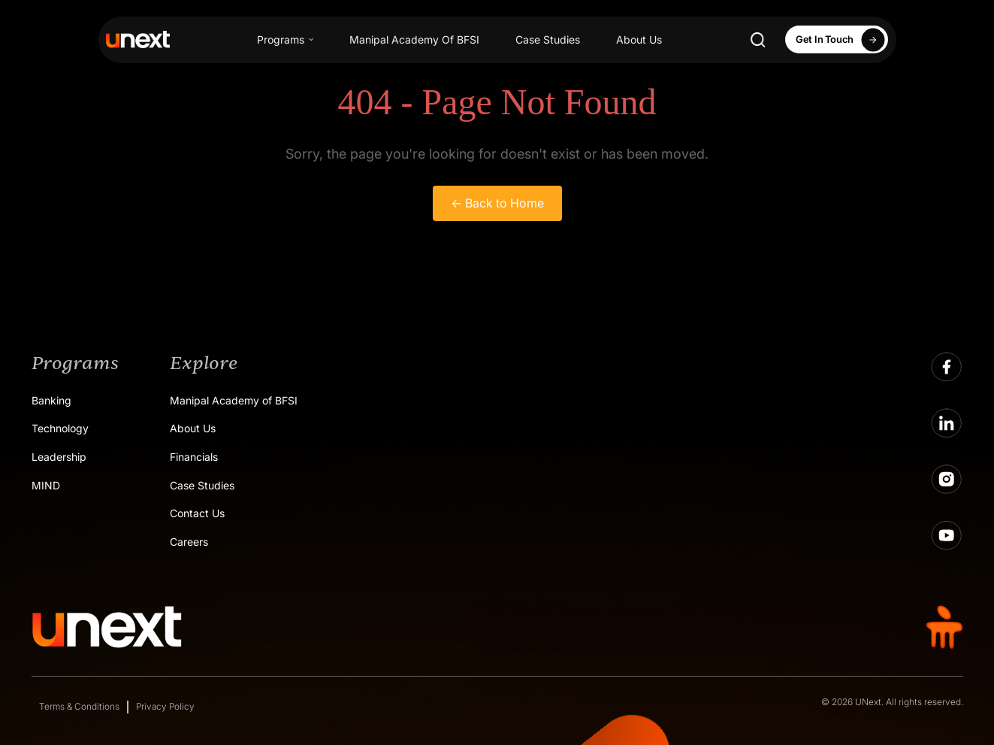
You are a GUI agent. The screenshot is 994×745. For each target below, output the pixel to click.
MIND (46, 485)
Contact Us (197, 513)
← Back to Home (497, 202)
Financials (194, 456)
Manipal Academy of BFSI (234, 400)
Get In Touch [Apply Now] (842, 39)
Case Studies (547, 39)
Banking (51, 400)
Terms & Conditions (79, 706)
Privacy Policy (165, 706)
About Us (639, 39)
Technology (60, 428)
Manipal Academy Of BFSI (414, 39)
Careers (189, 541)
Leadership (59, 456)
